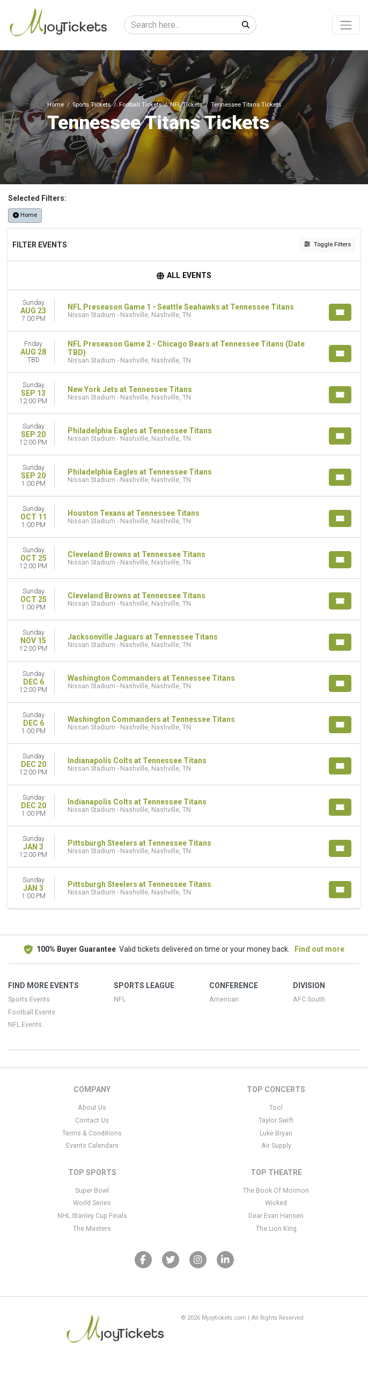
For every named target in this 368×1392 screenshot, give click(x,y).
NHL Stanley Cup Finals (92, 1216)
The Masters (92, 1228)
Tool (276, 1107)
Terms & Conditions (92, 1133)
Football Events (31, 1012)
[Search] (180, 25)
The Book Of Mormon (276, 1190)
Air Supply (276, 1145)
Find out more (319, 949)
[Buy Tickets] (340, 312)
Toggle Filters (327, 244)
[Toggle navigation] (346, 25)
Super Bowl (92, 1190)
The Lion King (276, 1228)
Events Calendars (92, 1145)
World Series (92, 1203)
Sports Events (29, 999)
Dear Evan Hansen (276, 1216)
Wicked (276, 1203)
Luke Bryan (276, 1133)
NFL (120, 999)
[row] (184, 311)
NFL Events (25, 1024)
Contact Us (92, 1120)
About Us (92, 1107)
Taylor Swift (276, 1120)
